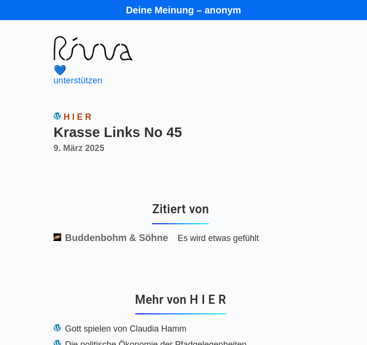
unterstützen (167, 75)
